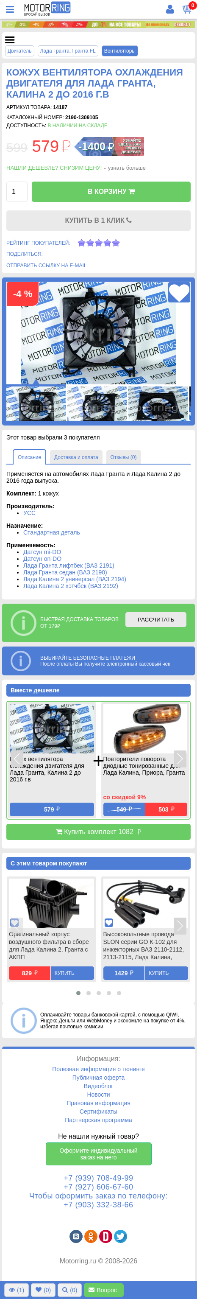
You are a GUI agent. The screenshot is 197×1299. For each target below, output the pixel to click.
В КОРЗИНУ (111, 191)
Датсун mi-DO (42, 552)
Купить (65, 973)
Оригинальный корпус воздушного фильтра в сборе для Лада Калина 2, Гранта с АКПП (49, 945)
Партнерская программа (98, 1120)
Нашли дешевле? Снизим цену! (54, 168)
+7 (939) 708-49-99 (98, 1178)
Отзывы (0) (124, 457)
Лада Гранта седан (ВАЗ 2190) (65, 572)
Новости (98, 1094)
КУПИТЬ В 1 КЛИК (98, 220)
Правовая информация (98, 1103)
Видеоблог (99, 1086)
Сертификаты (98, 1111)
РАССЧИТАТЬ (156, 619)
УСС (29, 513)
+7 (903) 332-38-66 (98, 1205)
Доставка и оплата (76, 457)
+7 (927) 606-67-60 (98, 1187)
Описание (29, 457)
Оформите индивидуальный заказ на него (98, 1154)
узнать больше (127, 168)
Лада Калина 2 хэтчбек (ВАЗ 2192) (70, 585)
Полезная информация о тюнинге (98, 1069)
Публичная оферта (98, 1077)
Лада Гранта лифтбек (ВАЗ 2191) (68, 565)
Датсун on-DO (42, 558)
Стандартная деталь (51, 532)
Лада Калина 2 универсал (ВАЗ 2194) (74, 579)
